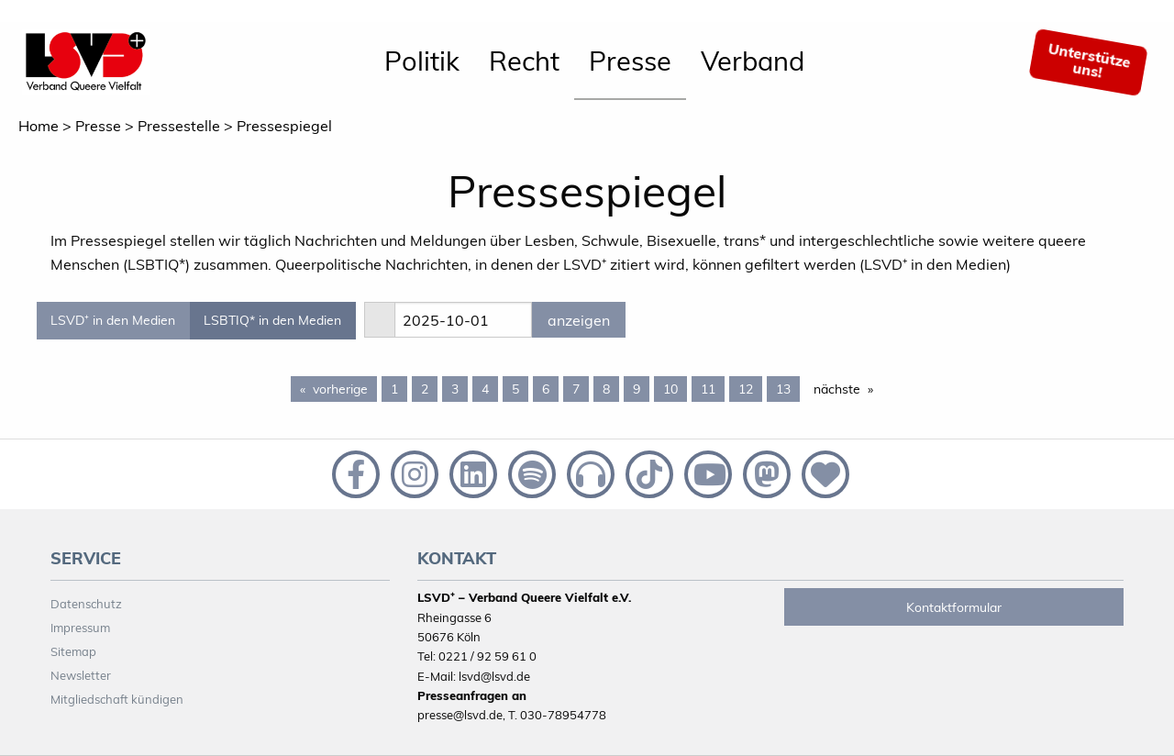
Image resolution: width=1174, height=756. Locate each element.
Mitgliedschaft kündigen (116, 699)
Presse (630, 60)
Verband (752, 60)
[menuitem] (422, 62)
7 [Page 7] (576, 389)
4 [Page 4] (485, 389)
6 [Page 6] (545, 389)
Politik (422, 60)
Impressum (80, 627)
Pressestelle (179, 126)
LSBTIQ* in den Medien (272, 320)
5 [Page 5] (515, 389)
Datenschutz (86, 603)
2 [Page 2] (424, 389)
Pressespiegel (284, 126)
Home (38, 126)
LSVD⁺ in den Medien (112, 320)
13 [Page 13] (783, 389)
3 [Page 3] (455, 389)
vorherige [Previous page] (345, 388)
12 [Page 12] (745, 389)
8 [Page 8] (606, 389)
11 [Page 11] (708, 389)
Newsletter (80, 675)
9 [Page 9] (636, 389)
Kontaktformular (954, 607)
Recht (524, 60)
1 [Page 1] (394, 389)
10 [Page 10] (670, 389)
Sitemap (73, 651)
